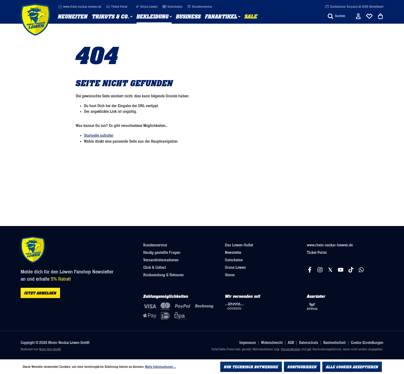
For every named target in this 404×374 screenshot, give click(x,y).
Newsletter (233, 252)
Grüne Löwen (147, 6)
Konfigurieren (302, 367)
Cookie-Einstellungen (367, 343)
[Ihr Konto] (358, 16)
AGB (291, 343)
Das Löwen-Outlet (239, 245)
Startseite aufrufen (98, 135)
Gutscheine (172, 6)
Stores (230, 275)
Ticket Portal (116, 6)
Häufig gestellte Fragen (161, 252)
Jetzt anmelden (40, 293)
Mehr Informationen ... (160, 367)
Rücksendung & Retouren (163, 275)
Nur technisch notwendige (251, 367)
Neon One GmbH (50, 349)
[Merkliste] (369, 16)
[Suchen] (336, 16)
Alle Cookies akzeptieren (352, 367)
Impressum (247, 343)
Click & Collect (154, 267)
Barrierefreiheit (334, 343)
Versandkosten (290, 349)
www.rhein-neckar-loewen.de (79, 6)
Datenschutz (308, 343)
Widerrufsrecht (272, 343)
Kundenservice (199, 6)
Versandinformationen (161, 260)
